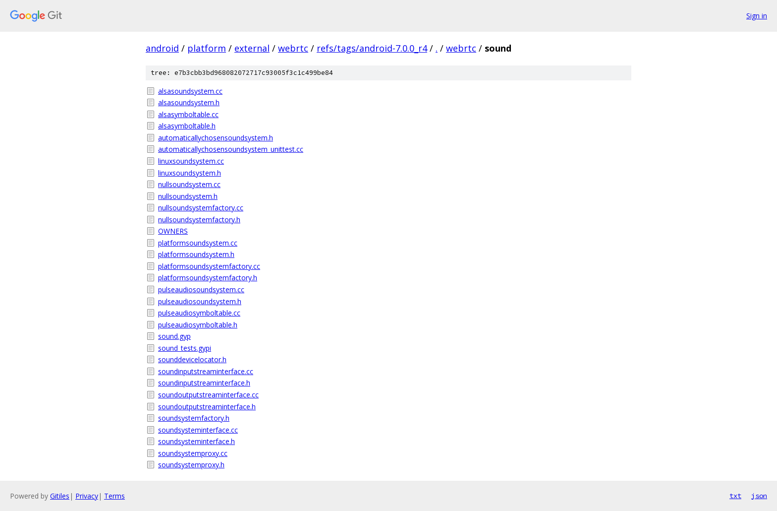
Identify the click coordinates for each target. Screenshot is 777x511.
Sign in (756, 15)
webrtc (293, 48)
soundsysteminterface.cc (198, 430)
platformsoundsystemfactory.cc (209, 266)
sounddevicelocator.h (192, 359)
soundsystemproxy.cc (192, 453)
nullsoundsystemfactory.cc (200, 207)
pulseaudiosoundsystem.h (199, 301)
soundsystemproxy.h (191, 464)
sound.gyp (174, 336)
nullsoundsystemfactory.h (199, 219)
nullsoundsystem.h (188, 196)
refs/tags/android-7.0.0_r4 (372, 48)
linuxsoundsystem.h (189, 173)
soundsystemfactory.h (193, 418)
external (252, 48)
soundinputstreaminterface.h (204, 382)
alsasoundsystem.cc (190, 91)
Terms (114, 496)
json (759, 495)
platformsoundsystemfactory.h (207, 277)
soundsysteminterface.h (196, 441)
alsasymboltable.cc (188, 114)
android (162, 48)
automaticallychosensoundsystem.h (215, 137)
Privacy (86, 496)
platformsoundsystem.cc (197, 243)
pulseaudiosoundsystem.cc (201, 289)
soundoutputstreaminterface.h (207, 406)
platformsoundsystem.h (196, 254)
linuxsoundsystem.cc (191, 161)
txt (735, 495)
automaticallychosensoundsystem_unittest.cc (230, 149)
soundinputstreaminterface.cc (205, 371)
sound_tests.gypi (184, 348)
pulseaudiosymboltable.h (197, 324)
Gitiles (59, 496)
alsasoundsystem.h (189, 102)
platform (206, 48)
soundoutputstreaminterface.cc (208, 394)
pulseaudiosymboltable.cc (199, 313)
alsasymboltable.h (187, 125)
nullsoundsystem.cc (189, 184)
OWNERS (173, 231)
